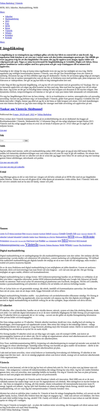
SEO (7, 21)
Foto (7, 23)
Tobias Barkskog (44, 114)
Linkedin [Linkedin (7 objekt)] (25, 237)
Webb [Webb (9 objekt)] (62, 245)
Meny (2, 12)
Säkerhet (8, 16)
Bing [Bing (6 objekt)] (24, 234)
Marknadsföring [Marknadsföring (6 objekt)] (61, 237)
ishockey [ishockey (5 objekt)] (90, 234)
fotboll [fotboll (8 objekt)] (48, 233)
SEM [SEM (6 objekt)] (59, 241)
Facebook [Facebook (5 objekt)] (42, 234)
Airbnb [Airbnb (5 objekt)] (2, 234)
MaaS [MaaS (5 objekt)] (37, 237)
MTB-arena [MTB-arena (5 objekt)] (78, 237)
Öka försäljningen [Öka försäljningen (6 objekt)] (85, 245)
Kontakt (8, 38)
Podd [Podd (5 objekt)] (36, 241)
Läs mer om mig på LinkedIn (12, 167)
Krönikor (9, 35)
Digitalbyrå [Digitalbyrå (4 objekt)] (29, 234)
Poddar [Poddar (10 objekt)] (42, 241)
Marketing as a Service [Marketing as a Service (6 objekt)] (47, 237)
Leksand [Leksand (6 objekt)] (10, 237)
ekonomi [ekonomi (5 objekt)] (36, 234)
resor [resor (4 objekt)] (47, 241)
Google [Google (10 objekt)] (62, 233)
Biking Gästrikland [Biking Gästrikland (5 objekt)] (16, 234)
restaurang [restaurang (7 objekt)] (53, 241)
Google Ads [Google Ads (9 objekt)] (71, 233)
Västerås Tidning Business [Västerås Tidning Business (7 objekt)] (49, 245)
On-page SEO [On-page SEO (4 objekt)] (22, 241)
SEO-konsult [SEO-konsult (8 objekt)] (81, 241)
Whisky (8, 33)
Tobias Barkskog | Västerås (11, 3)
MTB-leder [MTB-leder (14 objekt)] (89, 236)
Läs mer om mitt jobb (9, 162)
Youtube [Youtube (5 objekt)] (75, 245)
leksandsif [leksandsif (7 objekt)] (17, 237)
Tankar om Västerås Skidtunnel (21, 109)
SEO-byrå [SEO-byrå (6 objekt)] (72, 241)
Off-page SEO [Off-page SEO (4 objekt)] (14, 241)
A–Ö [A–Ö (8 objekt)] (7, 233)
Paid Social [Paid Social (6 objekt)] (31, 241)
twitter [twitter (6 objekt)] (22, 245)
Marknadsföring (12, 19)
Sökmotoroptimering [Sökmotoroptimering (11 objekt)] (10, 245)
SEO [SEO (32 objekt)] (65, 240)
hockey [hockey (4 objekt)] (79, 234)
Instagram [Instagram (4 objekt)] (84, 234)
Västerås (8, 30)
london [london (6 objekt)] (31, 237)
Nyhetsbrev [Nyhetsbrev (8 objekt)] (4, 241)
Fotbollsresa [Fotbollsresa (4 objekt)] (55, 234)
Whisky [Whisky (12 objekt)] (69, 245)
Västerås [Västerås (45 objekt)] (31, 244)
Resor (7, 28)
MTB (7, 26)
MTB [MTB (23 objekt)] (71, 236)
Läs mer (3, 130)
